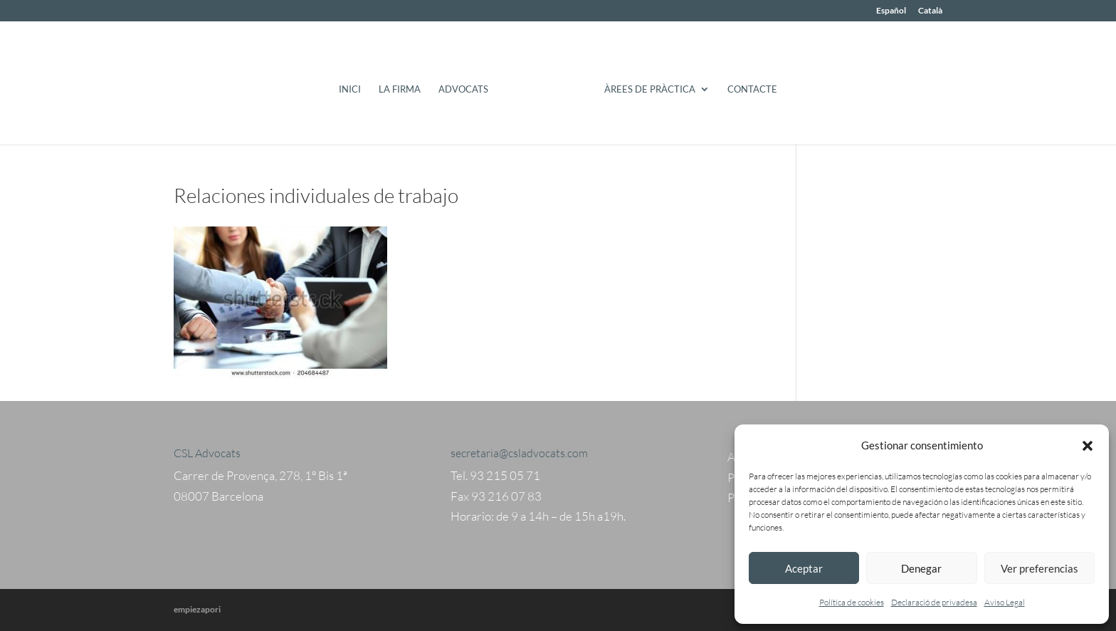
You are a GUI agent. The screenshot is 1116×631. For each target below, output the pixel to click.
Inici (350, 89)
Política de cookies (851, 602)
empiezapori (197, 609)
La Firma (400, 89)
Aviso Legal (1004, 602)
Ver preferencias (1039, 568)
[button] (1087, 446)
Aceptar (804, 568)
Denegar (921, 568)
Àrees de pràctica (649, 89)
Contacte (752, 89)
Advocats (463, 89)
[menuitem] (891, 13)
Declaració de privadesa (934, 602)
